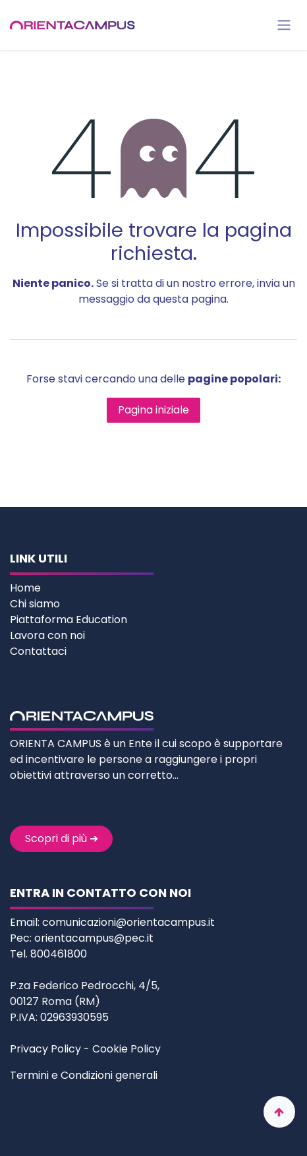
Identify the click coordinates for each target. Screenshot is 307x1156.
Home (26, 587)
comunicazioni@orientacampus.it (128, 922)
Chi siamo (36, 603)
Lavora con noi (47, 635)
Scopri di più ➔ (61, 838)
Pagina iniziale (153, 409)
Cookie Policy (126, 1048)
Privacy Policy (45, 1048)
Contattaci (38, 651)
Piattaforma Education (68, 619)
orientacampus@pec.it (94, 938)
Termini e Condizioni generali (83, 1075)
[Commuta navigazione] (284, 25)
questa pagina (190, 299)
